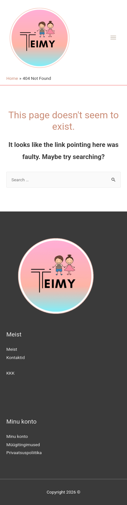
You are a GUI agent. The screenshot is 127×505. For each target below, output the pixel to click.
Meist (11, 349)
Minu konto (17, 436)
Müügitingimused (23, 444)
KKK (10, 373)
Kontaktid (15, 357)
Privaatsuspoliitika (24, 452)
